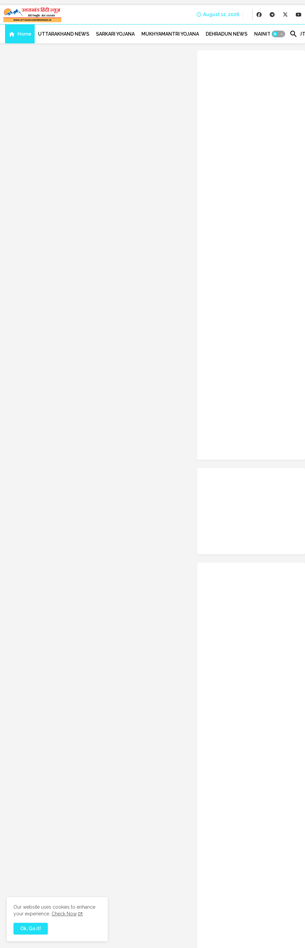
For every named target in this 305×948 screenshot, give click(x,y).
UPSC (232, 638)
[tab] (20, 34)
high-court (216, 492)
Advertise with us (278, 938)
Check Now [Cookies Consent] (64, 913)
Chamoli (214, 408)
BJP (240, 398)
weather (214, 679)
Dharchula (244, 440)
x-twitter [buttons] (281, 325)
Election (269, 450)
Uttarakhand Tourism (227, 648)
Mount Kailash (251, 533)
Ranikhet (264, 565)
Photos (250, 554)
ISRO (211, 502)
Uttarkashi (267, 669)
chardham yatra (221, 419)
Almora (276, 388)
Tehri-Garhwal (220, 627)
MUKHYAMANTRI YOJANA (170, 34)
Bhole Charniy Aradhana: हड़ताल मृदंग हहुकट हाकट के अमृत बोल (255, 728)
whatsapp (242, 679)
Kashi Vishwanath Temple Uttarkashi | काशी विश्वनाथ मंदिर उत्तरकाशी (266, 265)
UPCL (211, 638)
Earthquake (274, 440)
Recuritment (218, 575)
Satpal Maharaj (258, 586)
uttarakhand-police (225, 659)
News (254, 544)
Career (286, 398)
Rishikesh (249, 575)
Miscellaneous (220, 523)
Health (267, 481)
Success (214, 617)
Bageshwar (217, 398)
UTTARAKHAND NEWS (63, 34)
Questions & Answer (226, 565)
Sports (212, 606)
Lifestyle (249, 513)
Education (242, 450)
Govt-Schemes (253, 471)
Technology (275, 617)
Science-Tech (243, 596)
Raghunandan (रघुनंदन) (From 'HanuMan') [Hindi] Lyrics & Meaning (266, 234)
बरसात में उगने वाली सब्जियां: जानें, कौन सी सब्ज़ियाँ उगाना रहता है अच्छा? (267, 200)
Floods (240, 461)
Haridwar (242, 481)
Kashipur (233, 502)
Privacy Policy (215, 938)
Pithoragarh (278, 554)
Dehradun (215, 440)
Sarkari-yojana (220, 586)
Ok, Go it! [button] (30, 928)
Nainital (214, 544)
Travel (249, 627)
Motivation (217, 533)
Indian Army (279, 492)
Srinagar (237, 606)
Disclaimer (245, 938)
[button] (278, 34)
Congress (255, 419)
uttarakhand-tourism (227, 669)
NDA (235, 544)
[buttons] (259, 14)
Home (24, 34)
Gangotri (265, 461)
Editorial (214, 450)
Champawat (244, 408)
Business (262, 398)
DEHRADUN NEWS (226, 34)
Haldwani (215, 481)
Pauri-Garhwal (220, 554)
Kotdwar (259, 502)
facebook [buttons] (231, 325)
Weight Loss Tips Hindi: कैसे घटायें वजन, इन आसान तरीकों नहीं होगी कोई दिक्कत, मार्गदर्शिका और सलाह (267, 172)
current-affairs (253, 429)
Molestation (256, 523)
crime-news (218, 429)
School (213, 596)
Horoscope (247, 492)
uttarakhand (259, 638)
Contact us (185, 938)
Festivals (215, 461)
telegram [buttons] (230, 342)
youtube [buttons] (281, 342)
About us (160, 938)
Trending (274, 627)
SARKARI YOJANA (115, 34)
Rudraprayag (280, 575)
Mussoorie (284, 533)
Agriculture (249, 388)
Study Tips (265, 606)
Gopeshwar (217, 471)
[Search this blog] (141, 728)
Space (272, 596)
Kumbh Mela (218, 513)
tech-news (242, 617)
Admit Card (217, 388)
